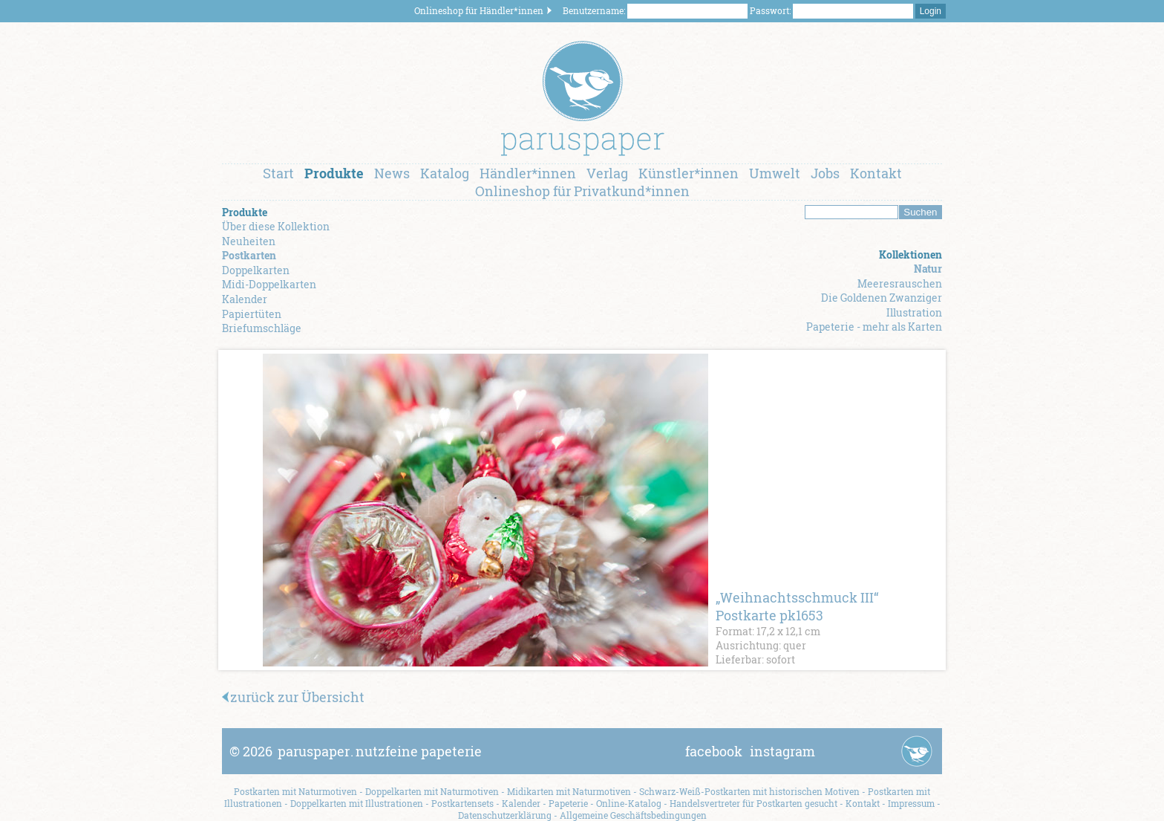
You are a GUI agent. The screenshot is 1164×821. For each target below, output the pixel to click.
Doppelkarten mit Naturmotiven (432, 791)
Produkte (334, 173)
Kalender (244, 299)
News (392, 173)
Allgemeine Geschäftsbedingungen (633, 815)
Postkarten (249, 255)
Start (278, 173)
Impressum (911, 803)
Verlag (607, 173)
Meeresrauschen (899, 283)
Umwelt (774, 173)
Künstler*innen (688, 173)
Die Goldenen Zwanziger (881, 298)
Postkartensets (462, 803)
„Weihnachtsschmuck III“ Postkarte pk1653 (797, 606)
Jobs (825, 173)
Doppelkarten (256, 270)
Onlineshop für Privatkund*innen (582, 191)
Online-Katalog (628, 803)
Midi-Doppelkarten (269, 284)
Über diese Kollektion (276, 226)
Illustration (914, 312)
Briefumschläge (261, 328)
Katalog (444, 173)
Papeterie (568, 803)
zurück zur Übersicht (293, 697)
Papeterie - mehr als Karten (874, 326)
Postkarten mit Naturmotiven (295, 791)
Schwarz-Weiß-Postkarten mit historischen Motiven (749, 791)
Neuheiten (248, 241)
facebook (713, 751)
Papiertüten (251, 314)
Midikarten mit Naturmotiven (569, 791)
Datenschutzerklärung (505, 815)
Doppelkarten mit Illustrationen (356, 803)
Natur (928, 269)
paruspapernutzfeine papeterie (380, 751)
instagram (782, 751)
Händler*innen (528, 173)
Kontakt (876, 173)
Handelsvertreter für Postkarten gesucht (753, 803)
